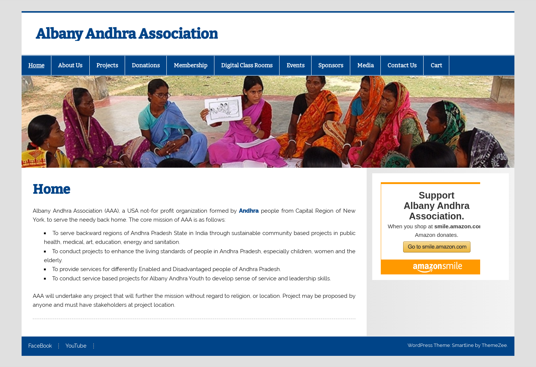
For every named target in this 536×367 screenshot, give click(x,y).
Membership (190, 65)
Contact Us (402, 65)
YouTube (76, 346)
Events (295, 65)
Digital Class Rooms (246, 65)
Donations (146, 65)
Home (36, 65)
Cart (436, 65)
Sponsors (330, 65)
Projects (107, 65)
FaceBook (40, 346)
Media (365, 65)
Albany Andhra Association (127, 33)
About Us (70, 65)
